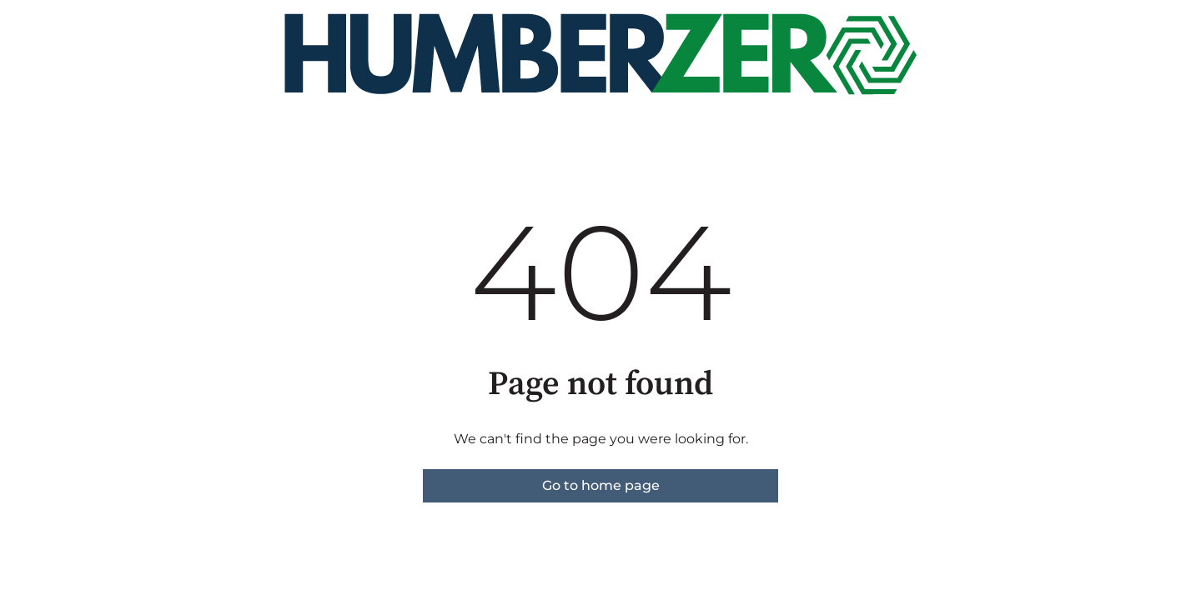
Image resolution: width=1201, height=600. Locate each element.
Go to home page (601, 485)
